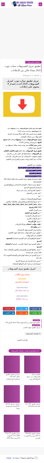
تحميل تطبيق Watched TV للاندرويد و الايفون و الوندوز (32, 436)
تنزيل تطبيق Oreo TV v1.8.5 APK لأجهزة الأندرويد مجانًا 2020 (12, 436)
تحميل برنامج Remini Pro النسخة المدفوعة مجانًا (13, 406)
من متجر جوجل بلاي (22, 290)
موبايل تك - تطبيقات (12, 458)
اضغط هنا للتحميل (22, 282)
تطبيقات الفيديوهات (33, 62)
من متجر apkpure (22, 299)
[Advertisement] (22, 35)
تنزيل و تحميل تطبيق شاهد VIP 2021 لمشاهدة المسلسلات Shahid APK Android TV (13, 378)
